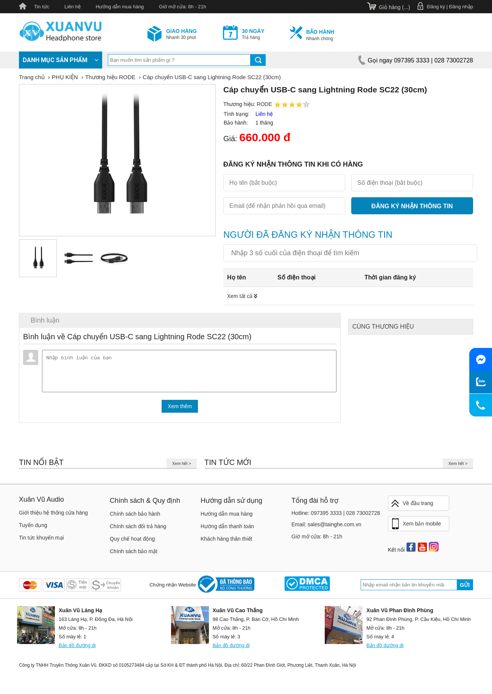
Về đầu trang (411, 506)
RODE (264, 104)
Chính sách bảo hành (135, 517)
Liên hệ (72, 6)
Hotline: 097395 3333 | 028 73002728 (335, 516)
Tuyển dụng (33, 528)
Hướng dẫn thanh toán (227, 529)
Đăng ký (436, 6)
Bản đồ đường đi (77, 648)
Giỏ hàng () (394, 7)
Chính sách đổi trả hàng (138, 529)
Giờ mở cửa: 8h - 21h (182, 6)
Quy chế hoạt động (132, 542)
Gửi (465, 588)
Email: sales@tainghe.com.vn (326, 527)
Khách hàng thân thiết (226, 542)
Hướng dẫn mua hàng (120, 6)
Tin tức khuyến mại (41, 541)
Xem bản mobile (415, 527)
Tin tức (41, 6)
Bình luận (45, 320)
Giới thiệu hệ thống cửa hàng (53, 516)
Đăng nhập (461, 6)
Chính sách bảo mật (133, 554)
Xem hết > (181, 466)
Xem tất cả (242, 296)
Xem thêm (180, 409)
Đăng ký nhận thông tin (412, 206)
